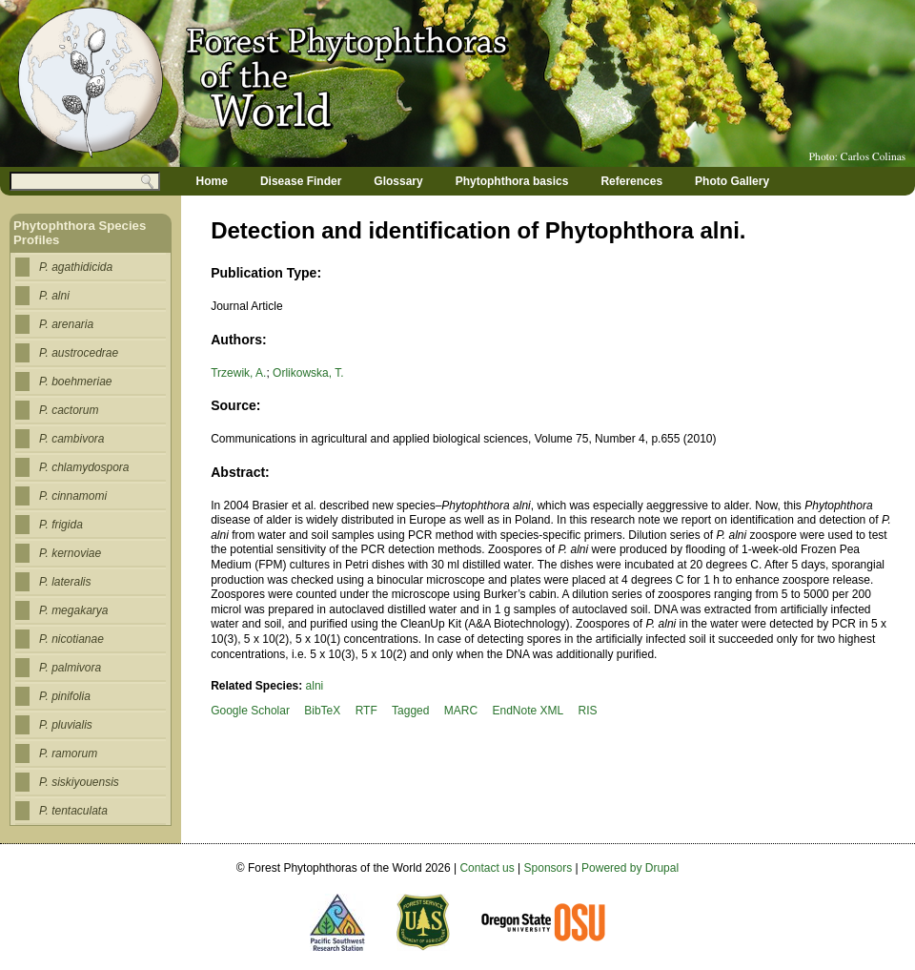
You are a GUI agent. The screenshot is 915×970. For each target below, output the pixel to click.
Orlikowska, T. (308, 373)
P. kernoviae (70, 553)
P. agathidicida (75, 267)
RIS (588, 710)
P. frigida (61, 524)
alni (315, 685)
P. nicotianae (71, 639)
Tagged (410, 710)
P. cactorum (68, 410)
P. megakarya (74, 610)
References (631, 181)
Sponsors (548, 868)
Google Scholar (250, 710)
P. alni (54, 295)
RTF (366, 710)
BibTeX (322, 710)
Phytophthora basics (512, 181)
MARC (461, 710)
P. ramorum (68, 753)
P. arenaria (66, 324)
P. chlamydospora (84, 467)
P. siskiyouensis (79, 782)
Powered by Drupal (630, 868)
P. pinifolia (65, 696)
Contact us (486, 868)
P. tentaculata (73, 810)
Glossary (398, 181)
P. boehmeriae (75, 381)
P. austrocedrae (78, 353)
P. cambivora (71, 438)
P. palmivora (70, 667)
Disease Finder (300, 181)
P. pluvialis (65, 725)
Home (212, 181)
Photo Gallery (732, 181)
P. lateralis (65, 581)
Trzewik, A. (238, 373)
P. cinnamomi (73, 496)
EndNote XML (527, 710)
